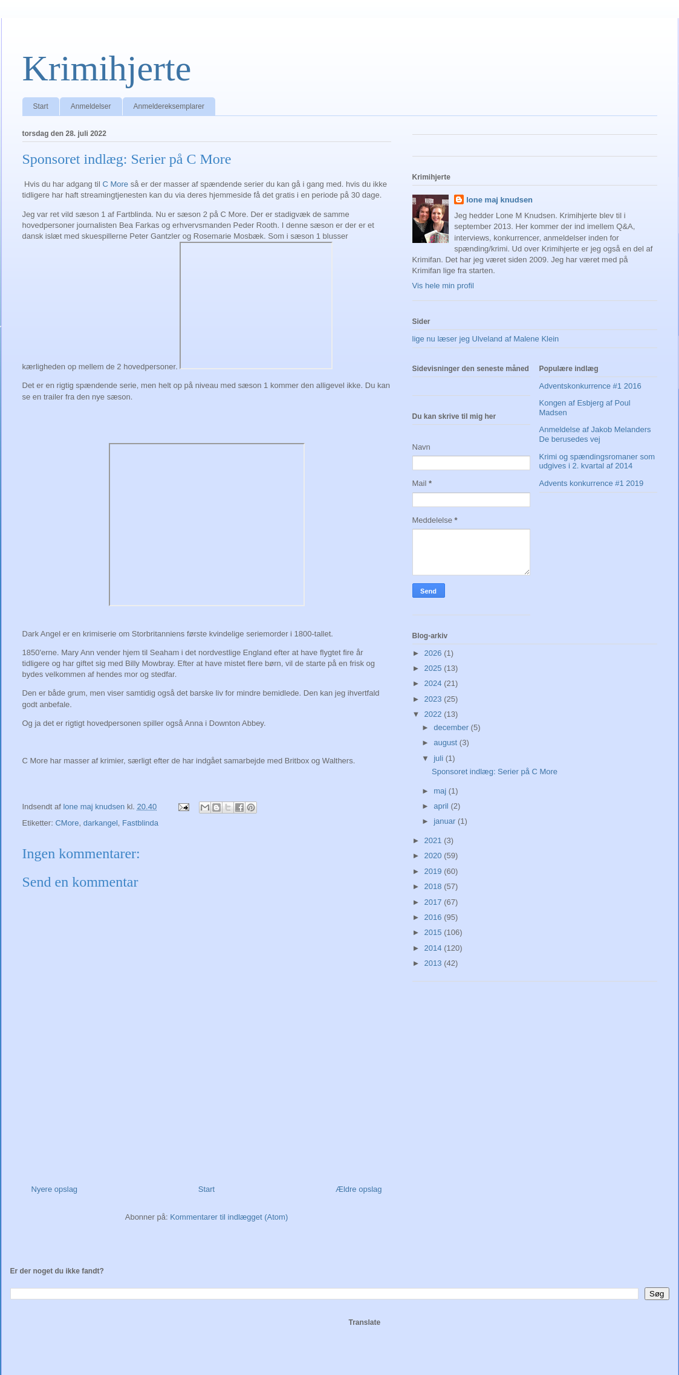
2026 (434, 653)
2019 (434, 871)
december (452, 727)
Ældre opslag (359, 1189)
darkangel (100, 822)
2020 (434, 855)
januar (446, 821)
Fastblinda (140, 822)
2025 (434, 668)
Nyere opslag (54, 1189)
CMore (67, 822)
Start (40, 106)
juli (440, 758)
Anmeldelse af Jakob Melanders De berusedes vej (595, 434)
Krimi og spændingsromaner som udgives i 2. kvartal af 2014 (597, 461)
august (447, 742)
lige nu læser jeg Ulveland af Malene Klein (485, 338)
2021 (434, 840)
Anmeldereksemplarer (169, 106)
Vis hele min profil (443, 285)
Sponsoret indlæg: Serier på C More (494, 771)
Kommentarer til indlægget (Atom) (229, 1216)
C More (115, 184)
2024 (434, 683)
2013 (434, 963)
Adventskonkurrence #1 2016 (590, 385)
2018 (434, 886)
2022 (434, 714)
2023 (434, 699)
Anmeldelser (91, 106)
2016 (434, 917)
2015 (434, 932)
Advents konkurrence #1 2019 (591, 483)
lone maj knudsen (499, 199)
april (442, 805)
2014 (434, 948)
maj (441, 790)
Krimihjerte (107, 68)
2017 (434, 902)
